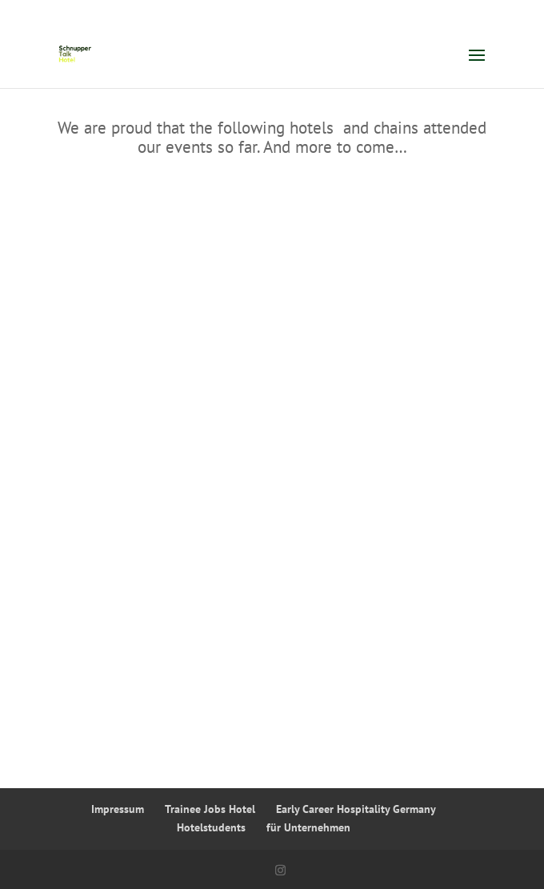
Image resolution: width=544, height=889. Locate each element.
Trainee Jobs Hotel (210, 809)
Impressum (117, 809)
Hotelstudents (211, 827)
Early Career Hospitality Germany (356, 809)
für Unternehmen (308, 827)
